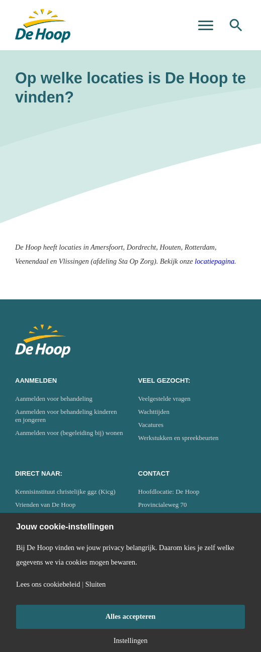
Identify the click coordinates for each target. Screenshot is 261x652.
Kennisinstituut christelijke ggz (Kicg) (65, 491)
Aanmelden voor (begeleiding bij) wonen (69, 433)
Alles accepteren (131, 616)
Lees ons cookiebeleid (48, 584)
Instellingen (131, 640)
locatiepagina (214, 261)
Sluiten (95, 584)
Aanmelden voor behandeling (54, 398)
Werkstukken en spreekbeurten (178, 438)
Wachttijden (154, 411)
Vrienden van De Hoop (45, 504)
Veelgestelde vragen (164, 398)
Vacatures (151, 424)
